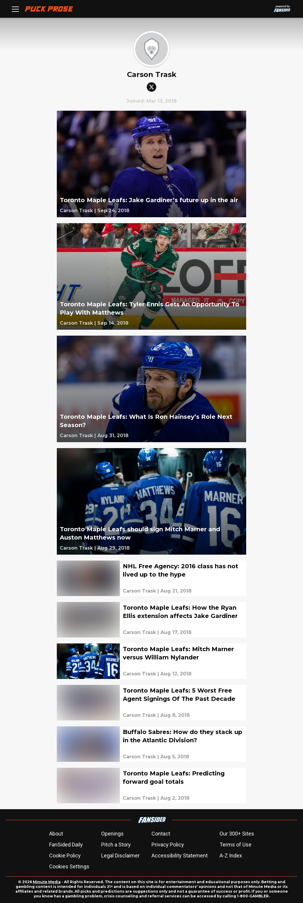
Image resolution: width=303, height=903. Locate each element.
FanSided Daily (66, 844)
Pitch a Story (116, 844)
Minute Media (47, 882)
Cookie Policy (65, 855)
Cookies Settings (69, 866)
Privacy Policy (168, 844)
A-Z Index (231, 855)
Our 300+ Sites (237, 833)
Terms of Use (236, 844)
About (56, 833)
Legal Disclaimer (120, 855)
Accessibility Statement (180, 855)
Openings (112, 833)
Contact (161, 833)
